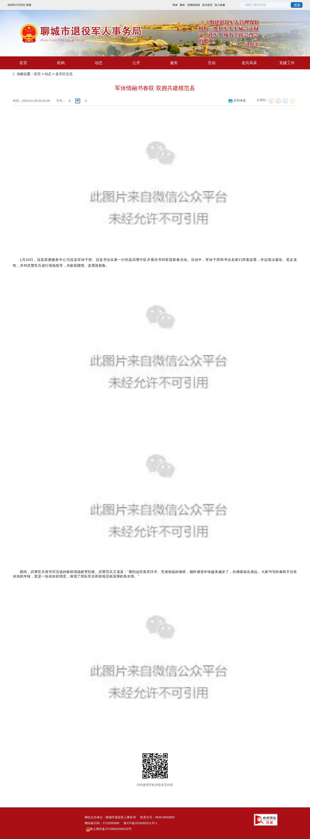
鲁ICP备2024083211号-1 (140, 823)
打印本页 (237, 100)
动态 (48, 74)
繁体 (182, 4)
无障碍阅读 (193, 4)
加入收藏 (220, 4)
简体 (175, 4)
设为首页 (207, 4)
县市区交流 (64, 74)
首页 (37, 74)
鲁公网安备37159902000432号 (109, 829)
